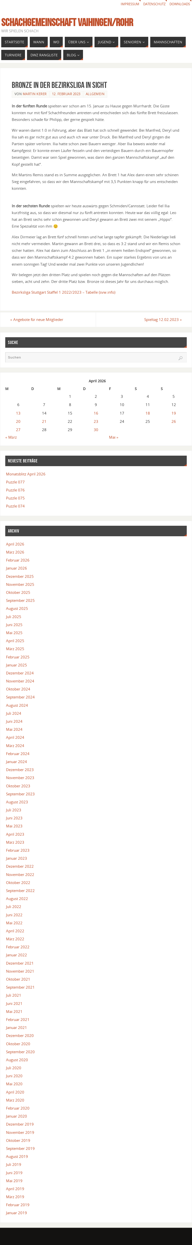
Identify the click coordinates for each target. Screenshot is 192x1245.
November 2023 (20, 777)
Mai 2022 (14, 922)
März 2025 (15, 648)
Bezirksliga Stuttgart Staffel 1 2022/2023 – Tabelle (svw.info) (63, 292)
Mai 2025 (14, 632)
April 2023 (15, 834)
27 (18, 429)
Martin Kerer (35, 94)
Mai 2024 (14, 729)
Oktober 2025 (18, 592)
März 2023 (15, 842)
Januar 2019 (16, 1212)
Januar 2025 (16, 664)
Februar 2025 (18, 656)
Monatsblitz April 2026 (26, 473)
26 (174, 421)
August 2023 (17, 801)
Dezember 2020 (20, 1035)
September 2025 (20, 600)
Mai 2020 (14, 1084)
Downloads (179, 4)
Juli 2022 (13, 906)
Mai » (113, 437)
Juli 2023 (13, 809)
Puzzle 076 (15, 489)
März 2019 (15, 1196)
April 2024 (15, 737)
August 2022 (17, 898)
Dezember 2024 (20, 672)
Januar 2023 (16, 858)
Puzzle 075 (15, 498)
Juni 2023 (14, 818)
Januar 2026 (16, 568)
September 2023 (20, 793)
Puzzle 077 (15, 481)
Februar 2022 (18, 947)
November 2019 (20, 1132)
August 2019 (17, 1156)
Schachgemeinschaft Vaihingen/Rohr (67, 22)
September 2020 (20, 1051)
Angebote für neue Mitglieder (38, 319)
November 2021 (20, 971)
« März (10, 437)
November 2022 (20, 874)
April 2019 (15, 1188)
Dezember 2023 (20, 769)
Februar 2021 (18, 1019)
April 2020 (15, 1092)
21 (44, 421)
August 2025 (17, 608)
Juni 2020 (14, 1076)
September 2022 (20, 890)
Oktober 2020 (18, 1043)
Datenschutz (151, 4)
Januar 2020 (16, 1116)
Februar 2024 (18, 753)
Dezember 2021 (20, 963)
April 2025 (15, 640)
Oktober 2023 (18, 785)
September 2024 (20, 697)
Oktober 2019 (18, 1140)
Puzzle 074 (15, 506)
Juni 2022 (14, 914)
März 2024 (15, 745)
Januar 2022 (16, 955)
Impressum (124, 4)
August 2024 (17, 705)
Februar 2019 (18, 1204)
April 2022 (15, 930)
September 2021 (20, 987)
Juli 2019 (13, 1164)
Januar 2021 (16, 1027)
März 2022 (15, 938)
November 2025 (20, 584)
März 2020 (15, 1100)
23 (96, 421)
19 (174, 413)
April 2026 (15, 544)
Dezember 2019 (20, 1124)
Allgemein (95, 94)
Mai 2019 (14, 1180)
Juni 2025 (14, 624)
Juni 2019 (14, 1172)
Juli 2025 (13, 616)
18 (148, 413)
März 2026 (15, 552)
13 (18, 413)
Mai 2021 (14, 1011)
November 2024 (20, 680)
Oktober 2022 (18, 882)
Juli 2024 (13, 713)
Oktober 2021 (18, 979)
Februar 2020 (18, 1108)
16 (96, 413)
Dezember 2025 (20, 576)
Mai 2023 (14, 826)
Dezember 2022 (20, 866)
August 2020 (17, 1059)
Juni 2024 (14, 721)
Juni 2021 (14, 1003)
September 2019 (20, 1148)
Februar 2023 (18, 850)
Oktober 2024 (18, 689)
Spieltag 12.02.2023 (161, 319)
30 (96, 429)
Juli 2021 (13, 995)
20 (18, 421)
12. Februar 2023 (66, 94)
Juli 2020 (13, 1067)
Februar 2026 (18, 560)
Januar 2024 (16, 761)
